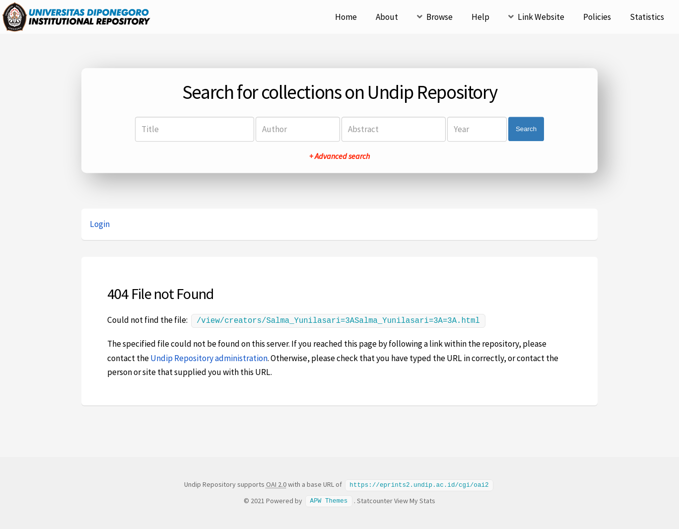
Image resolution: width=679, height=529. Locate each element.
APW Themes (329, 499)
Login (100, 224)
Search (526, 129)
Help (480, 16)
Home (346, 16)
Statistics (647, 16)
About (387, 16)
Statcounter (375, 499)
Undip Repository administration (209, 357)
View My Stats (414, 499)
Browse (439, 16)
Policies (597, 16)
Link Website (541, 16)
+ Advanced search (339, 156)
